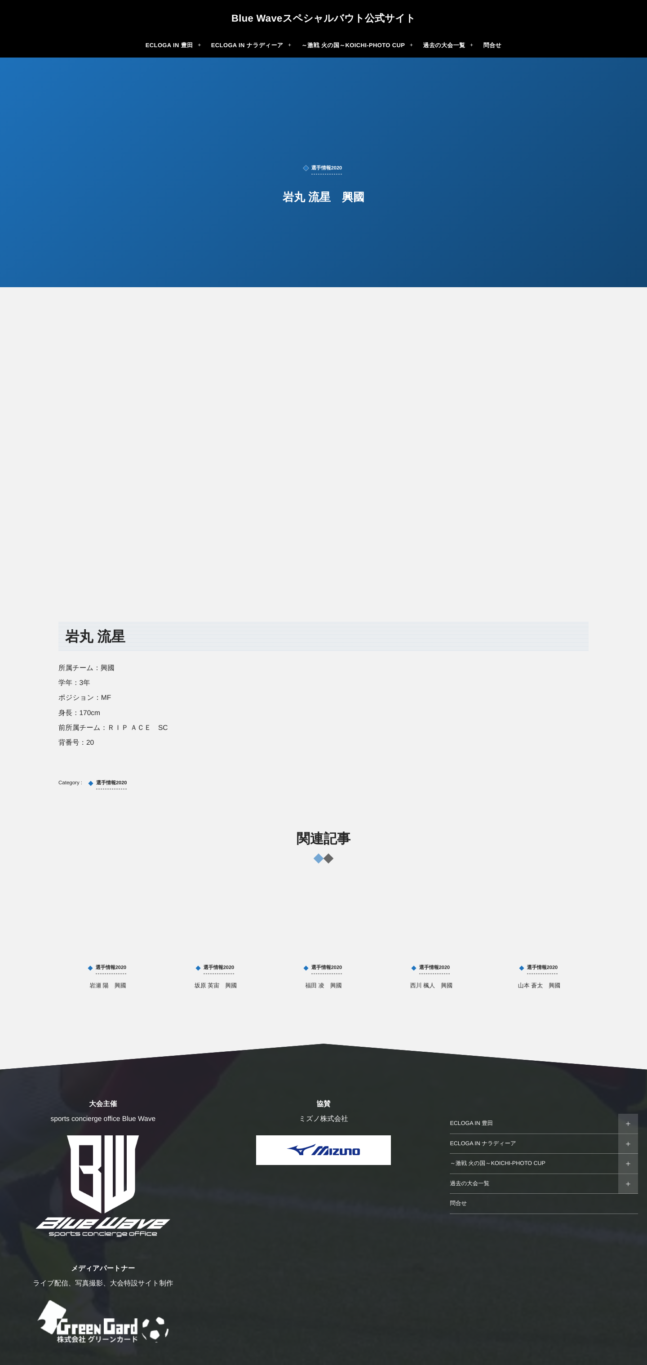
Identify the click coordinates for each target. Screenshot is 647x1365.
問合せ (458, 1203)
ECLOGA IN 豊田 (471, 1123)
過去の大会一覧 (469, 1183)
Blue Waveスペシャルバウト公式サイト (323, 18)
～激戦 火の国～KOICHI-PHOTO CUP (497, 1163)
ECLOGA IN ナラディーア (483, 1143)
